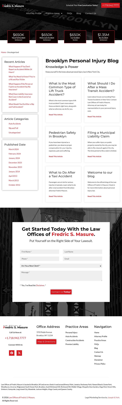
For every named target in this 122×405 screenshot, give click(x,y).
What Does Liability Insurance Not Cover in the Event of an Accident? (20, 97)
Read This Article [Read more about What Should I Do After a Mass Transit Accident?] (94, 117)
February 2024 (15, 154)
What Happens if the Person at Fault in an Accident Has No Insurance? (21, 87)
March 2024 (14, 149)
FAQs (69, 13)
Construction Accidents (74, 341)
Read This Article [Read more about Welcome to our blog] (94, 197)
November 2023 (15, 167)
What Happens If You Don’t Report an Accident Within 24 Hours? (20, 69)
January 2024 (14, 158)
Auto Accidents (15, 124)
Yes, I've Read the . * (34, 286)
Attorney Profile (33, 13)
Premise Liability (72, 345)
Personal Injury (71, 333)
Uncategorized (14, 132)
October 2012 (14, 185)
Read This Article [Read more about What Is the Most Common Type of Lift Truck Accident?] (56, 115)
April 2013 (13, 176)
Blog (78, 13)
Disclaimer (40, 286)
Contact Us (90, 13)
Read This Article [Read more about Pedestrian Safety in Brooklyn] (56, 157)
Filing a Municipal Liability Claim (101, 134)
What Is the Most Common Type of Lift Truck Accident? (62, 89)
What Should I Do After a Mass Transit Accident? (101, 87)
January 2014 (14, 171)
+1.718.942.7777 (15, 338)
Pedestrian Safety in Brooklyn (62, 134)
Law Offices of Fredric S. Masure (22, 398)
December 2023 (15, 163)
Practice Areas (54, 13)
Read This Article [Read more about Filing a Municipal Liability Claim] (94, 157)
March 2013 (14, 180)
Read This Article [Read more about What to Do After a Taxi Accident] (56, 197)
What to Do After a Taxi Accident (62, 174)
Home (3, 52)
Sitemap (97, 356)
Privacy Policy (99, 364)
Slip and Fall (13, 128)
